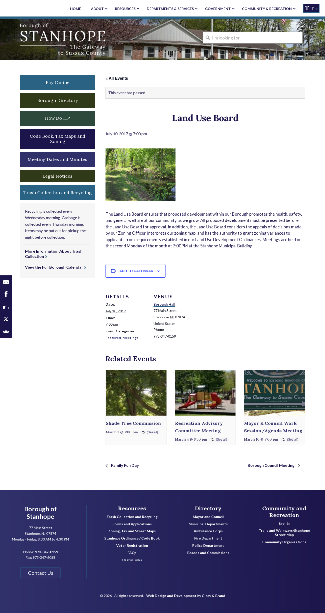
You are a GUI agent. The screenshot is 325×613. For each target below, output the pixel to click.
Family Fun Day (124, 465)
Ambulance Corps (208, 531)
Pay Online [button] (58, 82)
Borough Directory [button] (57, 100)
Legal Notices (57, 176)
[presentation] (136, 393)
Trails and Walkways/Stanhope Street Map (284, 533)
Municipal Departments (208, 524)
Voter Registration (132, 546)
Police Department (208, 546)
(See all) (152, 432)
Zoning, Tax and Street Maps (132, 531)
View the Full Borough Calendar (54, 267)
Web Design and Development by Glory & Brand (185, 596)
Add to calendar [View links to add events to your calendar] (137, 271)
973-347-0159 (46, 552)
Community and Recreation (284, 511)
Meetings (130, 338)
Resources (132, 508)
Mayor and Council (208, 517)
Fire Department (208, 538)
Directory (208, 508)
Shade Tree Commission (133, 423)
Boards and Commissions (208, 553)
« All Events (117, 78)
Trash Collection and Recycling (132, 517)
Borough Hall (164, 304)
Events (284, 523)
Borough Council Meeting (271, 465)
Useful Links (132, 560)
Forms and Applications (132, 524)
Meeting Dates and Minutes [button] (57, 159)
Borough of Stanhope (37, 39)
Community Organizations (284, 542)
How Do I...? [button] (57, 118)
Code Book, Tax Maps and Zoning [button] (57, 138)
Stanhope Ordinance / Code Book (132, 538)
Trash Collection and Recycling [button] (58, 192)
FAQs (132, 553)
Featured (113, 338)
